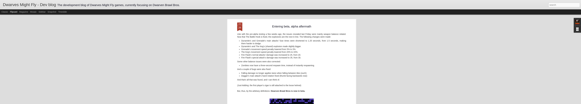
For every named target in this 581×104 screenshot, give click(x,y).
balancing (295, 44)
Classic (4, 12)
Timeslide (62, 12)
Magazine (23, 12)
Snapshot (52, 12)
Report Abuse (308, 102)
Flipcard (13, 12)
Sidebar (42, 12)
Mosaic (33, 12)
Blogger (299, 102)
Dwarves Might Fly (305, 40)
